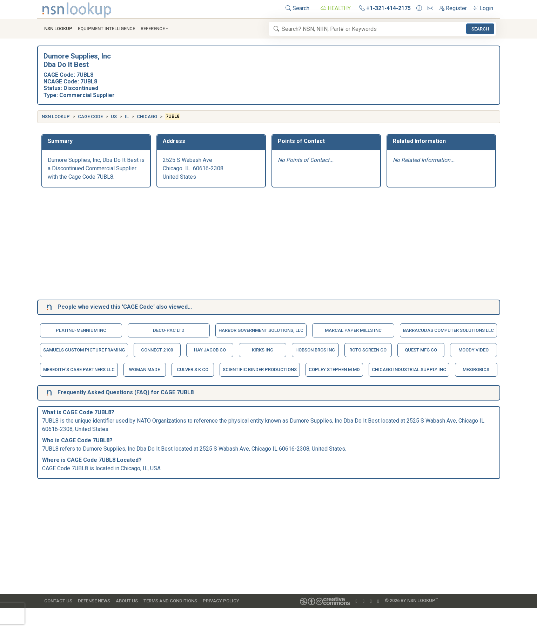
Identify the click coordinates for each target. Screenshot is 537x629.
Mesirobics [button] (476, 369)
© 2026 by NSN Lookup (411, 600)
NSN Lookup (56, 116)
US (114, 116)
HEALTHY (336, 8)
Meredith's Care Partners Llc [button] (79, 369)
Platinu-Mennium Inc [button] (81, 330)
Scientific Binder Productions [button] (260, 369)
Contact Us (58, 600)
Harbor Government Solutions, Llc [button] (261, 330)
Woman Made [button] (144, 369)
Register (453, 8)
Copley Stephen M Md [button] (334, 369)
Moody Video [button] (473, 350)
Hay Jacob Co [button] (210, 350)
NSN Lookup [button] (58, 28)
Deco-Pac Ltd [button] (168, 330)
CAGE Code (90, 116)
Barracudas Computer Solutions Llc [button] (448, 330)
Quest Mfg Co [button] (421, 350)
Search (297, 8)
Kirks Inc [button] (262, 350)
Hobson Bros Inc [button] (315, 350)
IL (127, 116)
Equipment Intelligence (106, 28)
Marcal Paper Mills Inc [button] (353, 330)
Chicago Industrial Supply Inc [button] (409, 369)
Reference (153, 28)
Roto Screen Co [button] (368, 350)
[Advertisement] (251, 245)
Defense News (94, 600)
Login (482, 8)
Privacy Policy (221, 600)
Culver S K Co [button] (192, 369)
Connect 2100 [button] (157, 350)
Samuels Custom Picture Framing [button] (84, 350)
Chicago (147, 116)
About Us (127, 600)
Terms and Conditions (170, 600)
